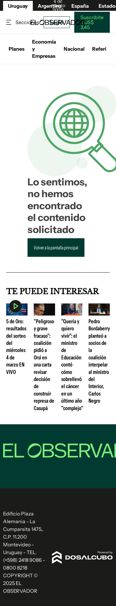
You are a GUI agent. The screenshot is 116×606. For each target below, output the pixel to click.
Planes (16, 49)
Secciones (9, 22)
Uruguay (18, 6)
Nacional (74, 49)
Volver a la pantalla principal (56, 247)
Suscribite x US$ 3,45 (92, 22)
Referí (99, 49)
